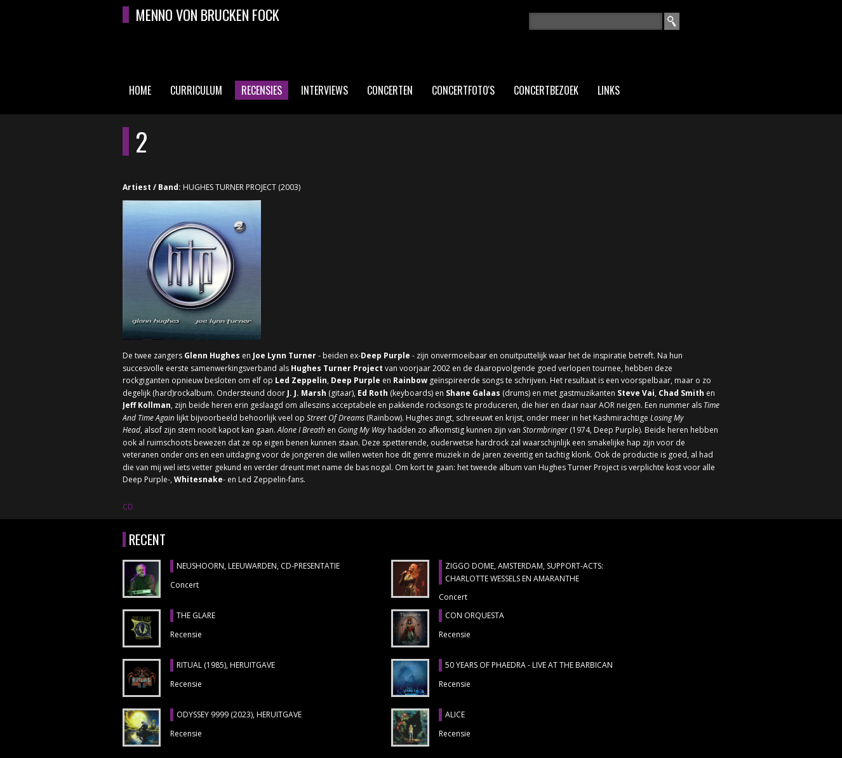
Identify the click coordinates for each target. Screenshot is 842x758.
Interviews (324, 90)
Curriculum (196, 90)
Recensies (261, 90)
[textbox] (595, 21)
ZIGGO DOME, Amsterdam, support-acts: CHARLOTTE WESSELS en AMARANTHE (524, 572)
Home (140, 90)
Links (609, 90)
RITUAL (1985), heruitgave (226, 665)
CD (128, 506)
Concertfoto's (463, 90)
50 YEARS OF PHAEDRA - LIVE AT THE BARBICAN (529, 665)
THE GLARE (196, 615)
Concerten (390, 90)
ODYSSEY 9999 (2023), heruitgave (239, 714)
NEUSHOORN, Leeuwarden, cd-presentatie (258, 565)
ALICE (455, 714)
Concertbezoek (546, 90)
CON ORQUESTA (474, 615)
